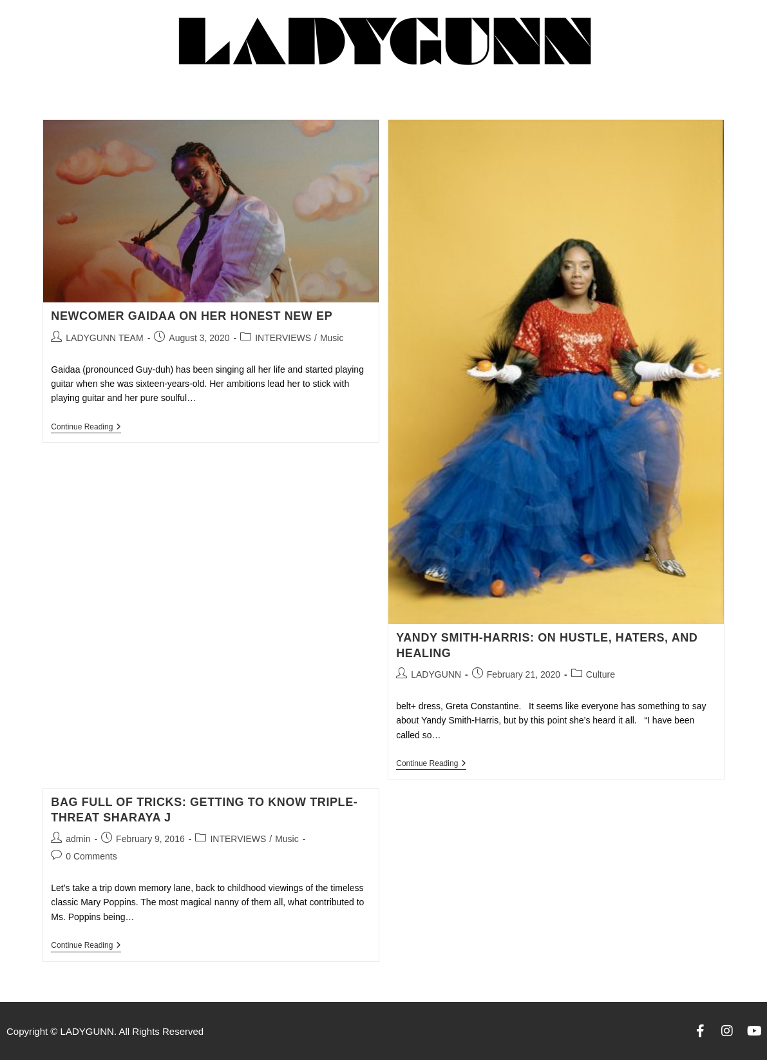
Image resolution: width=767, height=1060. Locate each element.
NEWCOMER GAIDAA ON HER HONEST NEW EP (191, 315)
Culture (600, 674)
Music (332, 338)
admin (78, 839)
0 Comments (91, 856)
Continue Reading (86, 426)
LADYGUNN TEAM (104, 338)
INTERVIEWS (283, 338)
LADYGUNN (436, 674)
